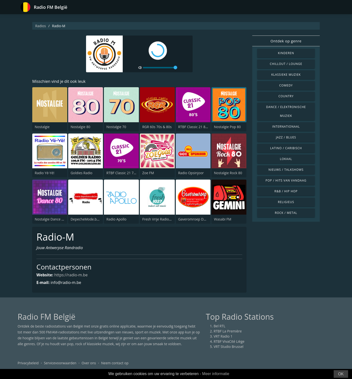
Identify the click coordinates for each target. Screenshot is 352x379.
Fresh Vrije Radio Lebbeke (162, 219)
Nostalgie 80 (80, 126)
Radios (40, 26)
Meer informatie (215, 374)
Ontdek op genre (285, 40)
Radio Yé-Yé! (44, 173)
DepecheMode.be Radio (90, 219)
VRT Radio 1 (223, 336)
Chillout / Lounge (286, 64)
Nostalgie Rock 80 (228, 173)
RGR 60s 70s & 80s (157, 126)
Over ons (89, 363)
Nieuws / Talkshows (286, 170)
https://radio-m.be (71, 275)
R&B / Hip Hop (286, 191)
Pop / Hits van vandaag (285, 180)
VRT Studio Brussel (228, 346)
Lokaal (286, 159)
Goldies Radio (81, 173)
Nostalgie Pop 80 (227, 126)
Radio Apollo (116, 219)
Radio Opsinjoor (191, 173)
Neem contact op (115, 363)
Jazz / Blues (286, 137)
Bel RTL (219, 326)
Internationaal (286, 126)
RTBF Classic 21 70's (122, 173)
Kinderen (286, 53)
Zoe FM (148, 173)
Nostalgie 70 (116, 126)
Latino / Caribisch (286, 148)
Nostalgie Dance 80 (50, 219)
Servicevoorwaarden (60, 363)
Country (286, 96)
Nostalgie (42, 126)
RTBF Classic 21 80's (194, 126)
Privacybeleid (28, 363)
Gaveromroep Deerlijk (195, 219)
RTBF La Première (228, 331)
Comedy (286, 85)
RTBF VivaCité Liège (229, 341)
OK (341, 374)
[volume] (160, 67)
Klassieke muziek (286, 75)
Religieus (286, 202)
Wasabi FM (222, 219)
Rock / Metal (286, 213)
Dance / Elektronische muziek (286, 111)
